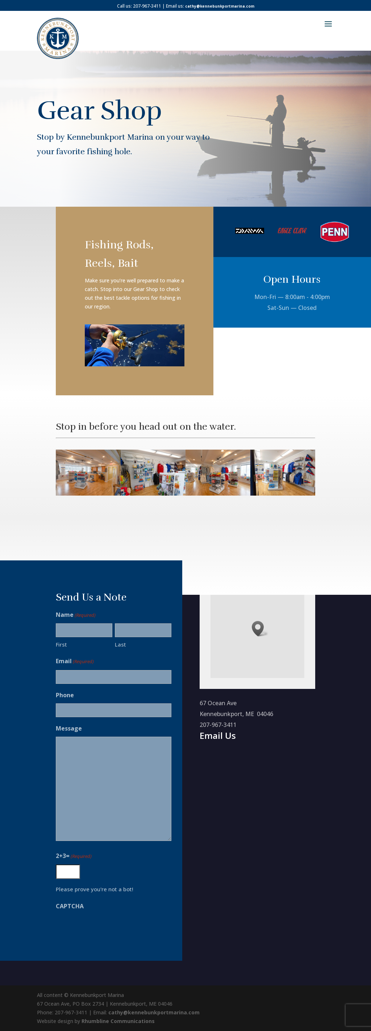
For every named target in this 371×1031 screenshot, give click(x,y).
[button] (260, 628)
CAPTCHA (66, 906)
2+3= (70, 856)
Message (66, 728)
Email (72, 661)
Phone (62, 695)
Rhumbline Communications (118, 1021)
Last (116, 644)
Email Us (218, 735)
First (58, 644)
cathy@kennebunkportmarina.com (219, 6)
